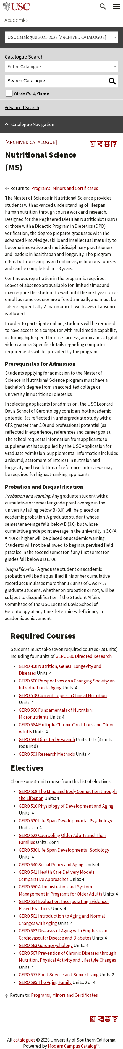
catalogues (24, 1040)
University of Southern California (16, 6)
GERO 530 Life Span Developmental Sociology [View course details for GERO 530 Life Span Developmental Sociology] (64, 850)
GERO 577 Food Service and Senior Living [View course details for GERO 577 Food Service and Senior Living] (59, 975)
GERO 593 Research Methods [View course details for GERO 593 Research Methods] (47, 754)
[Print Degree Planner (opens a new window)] (93, 144)
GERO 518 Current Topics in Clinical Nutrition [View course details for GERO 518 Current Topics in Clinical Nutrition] (63, 695)
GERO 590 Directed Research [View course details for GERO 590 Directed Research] (84, 656)
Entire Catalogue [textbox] (24, 67)
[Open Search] (103, 6)
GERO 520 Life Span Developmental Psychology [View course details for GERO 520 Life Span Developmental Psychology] (65, 821)
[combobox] (61, 37)
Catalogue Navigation (32, 124)
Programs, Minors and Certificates (64, 188)
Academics (16, 19)
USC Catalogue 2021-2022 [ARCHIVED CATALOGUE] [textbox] (56, 37)
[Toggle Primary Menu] (116, 6)
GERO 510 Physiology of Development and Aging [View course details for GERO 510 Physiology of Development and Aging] (66, 806)
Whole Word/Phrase (31, 93)
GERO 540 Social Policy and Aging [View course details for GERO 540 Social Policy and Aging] (51, 865)
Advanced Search (22, 107)
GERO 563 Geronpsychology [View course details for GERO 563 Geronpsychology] (46, 945)
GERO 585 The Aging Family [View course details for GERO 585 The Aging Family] (45, 982)
